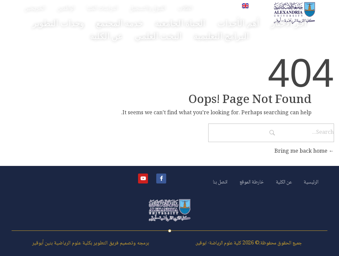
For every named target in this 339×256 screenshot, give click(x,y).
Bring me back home (304, 151)
